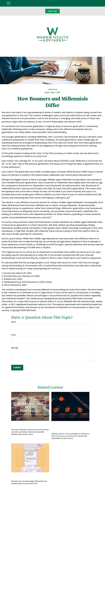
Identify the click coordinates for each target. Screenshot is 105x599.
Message (14, 348)
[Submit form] (17, 367)
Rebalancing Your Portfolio (29, 424)
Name (13, 322)
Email (13, 335)
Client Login (52, 11)
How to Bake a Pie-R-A (26, 475)
